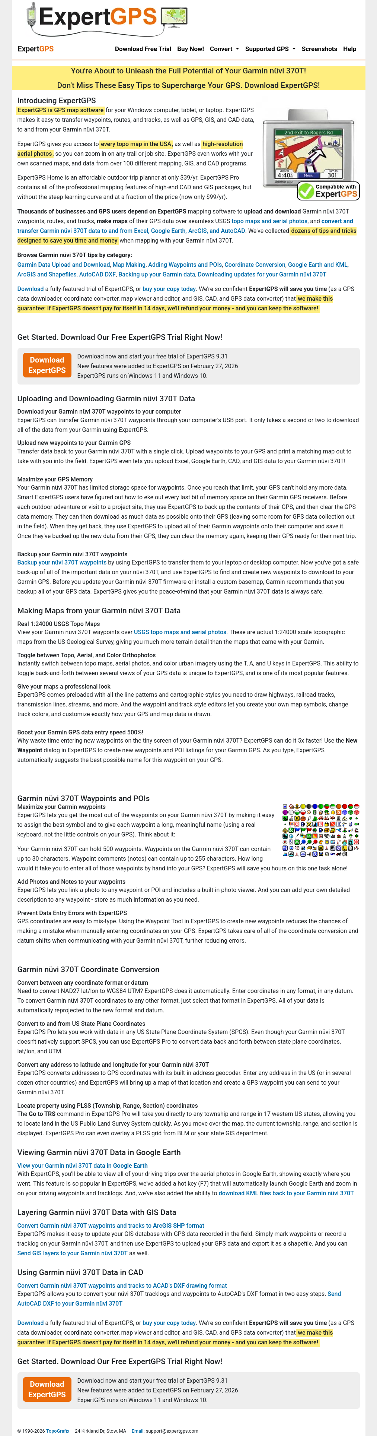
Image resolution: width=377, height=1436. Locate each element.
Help (349, 49)
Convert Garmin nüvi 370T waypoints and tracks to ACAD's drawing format (122, 1285)
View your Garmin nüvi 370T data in (82, 1165)
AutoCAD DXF (97, 274)
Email (138, 1431)
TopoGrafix (57, 1431)
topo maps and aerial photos (270, 221)
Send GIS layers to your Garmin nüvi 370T (72, 1253)
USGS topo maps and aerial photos (180, 632)
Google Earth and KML (318, 264)
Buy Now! (190, 49)
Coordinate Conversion (254, 264)
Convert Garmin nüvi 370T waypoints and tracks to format (110, 1225)
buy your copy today (169, 288)
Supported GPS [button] (267, 49)
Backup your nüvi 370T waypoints (62, 562)
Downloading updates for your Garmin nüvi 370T (262, 274)
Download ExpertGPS (47, 365)
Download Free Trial (143, 49)
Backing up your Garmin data (156, 274)
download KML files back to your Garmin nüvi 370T (286, 1193)
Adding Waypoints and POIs (185, 264)
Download (30, 288)
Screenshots (320, 49)
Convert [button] (222, 49)
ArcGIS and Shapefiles (47, 274)
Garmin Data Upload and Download (63, 264)
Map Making (129, 264)
